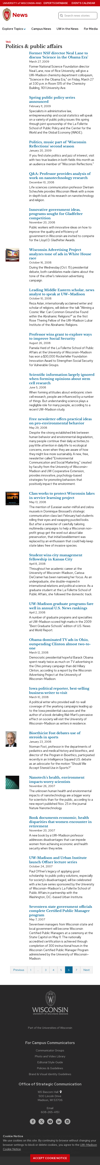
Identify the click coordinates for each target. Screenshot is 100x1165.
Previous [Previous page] (18, 970)
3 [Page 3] (45, 970)
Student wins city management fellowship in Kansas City (55, 557)
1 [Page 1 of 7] (30, 970)
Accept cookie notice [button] (50, 1158)
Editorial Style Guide (50, 1062)
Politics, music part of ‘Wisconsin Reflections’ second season (57, 144)
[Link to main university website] (50, 1003)
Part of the (50, 1028)
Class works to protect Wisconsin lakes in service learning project (62, 496)
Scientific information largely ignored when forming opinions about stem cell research (61, 379)
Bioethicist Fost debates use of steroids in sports (54, 735)
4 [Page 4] (53, 970)
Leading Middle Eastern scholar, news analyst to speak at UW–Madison (61, 292)
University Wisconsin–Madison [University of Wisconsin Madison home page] (25, 3)
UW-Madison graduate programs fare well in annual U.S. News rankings (61, 606)
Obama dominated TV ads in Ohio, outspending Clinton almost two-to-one (60, 644)
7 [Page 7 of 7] (76, 970)
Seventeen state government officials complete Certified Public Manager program (60, 911)
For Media (91, 29)
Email (50, 1108)
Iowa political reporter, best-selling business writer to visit (59, 691)
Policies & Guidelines (50, 1068)
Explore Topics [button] (14, 29)
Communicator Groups (50, 1050)
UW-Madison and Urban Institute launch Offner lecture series (58, 860)
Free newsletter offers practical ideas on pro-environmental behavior (60, 421)
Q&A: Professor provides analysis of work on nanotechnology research (60, 176)
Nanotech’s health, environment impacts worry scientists (56, 780)
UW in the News (67, 29)
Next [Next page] (86, 970)
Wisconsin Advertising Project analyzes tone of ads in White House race (60, 254)
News (20, 15)
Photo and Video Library (50, 1056)
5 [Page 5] (61, 970)
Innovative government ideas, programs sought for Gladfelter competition (56, 214)
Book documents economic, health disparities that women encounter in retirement (60, 822)
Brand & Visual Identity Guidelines (50, 1074)
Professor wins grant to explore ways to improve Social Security (60, 336)
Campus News (41, 29)
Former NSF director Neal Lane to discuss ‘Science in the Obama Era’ (58, 55)
